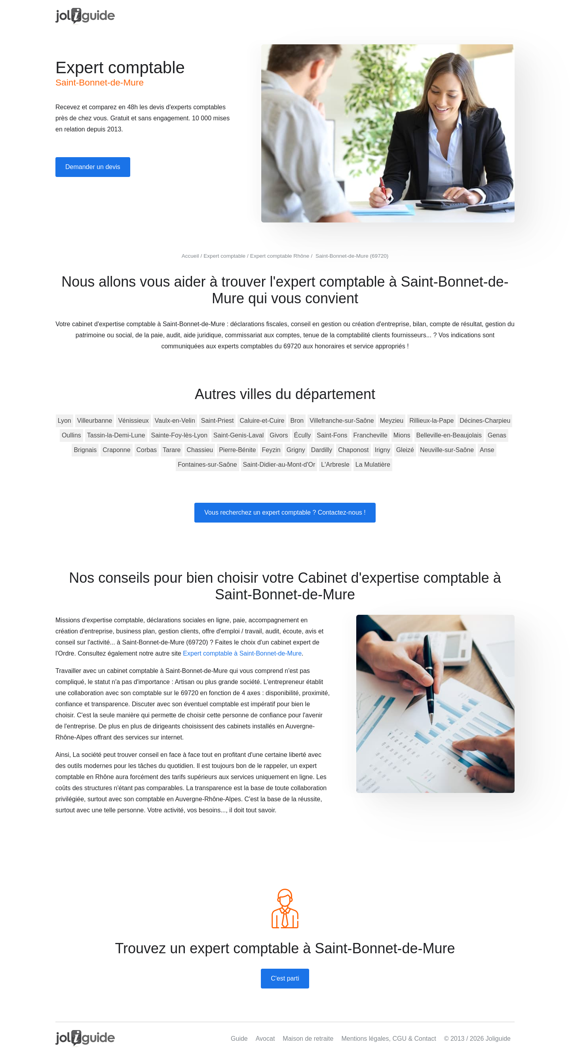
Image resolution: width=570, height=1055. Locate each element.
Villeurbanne (94, 420)
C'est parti (285, 978)
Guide (239, 1038)
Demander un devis (92, 166)
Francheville (370, 435)
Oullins (71, 435)
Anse (487, 450)
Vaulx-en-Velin (175, 420)
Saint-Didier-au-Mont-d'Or (279, 464)
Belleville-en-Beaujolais (449, 435)
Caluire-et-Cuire (261, 420)
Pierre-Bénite (237, 450)
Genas (497, 435)
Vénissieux (133, 420)
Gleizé (405, 450)
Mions (401, 435)
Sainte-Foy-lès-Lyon (179, 435)
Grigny (296, 450)
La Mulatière (372, 464)
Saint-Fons (332, 435)
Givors (279, 435)
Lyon (64, 420)
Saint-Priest (217, 420)
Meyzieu (392, 420)
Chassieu (199, 450)
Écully (302, 435)
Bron (297, 420)
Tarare (171, 450)
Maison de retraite (308, 1038)
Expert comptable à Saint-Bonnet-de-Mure (242, 653)
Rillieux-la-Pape (431, 420)
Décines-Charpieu (485, 420)
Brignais (85, 450)
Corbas (147, 450)
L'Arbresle (335, 464)
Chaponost (353, 450)
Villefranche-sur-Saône (342, 420)
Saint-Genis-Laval (238, 435)
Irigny (382, 450)
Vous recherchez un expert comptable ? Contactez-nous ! (284, 512)
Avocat (265, 1038)
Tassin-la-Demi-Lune (116, 435)
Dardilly (321, 450)
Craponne (116, 450)
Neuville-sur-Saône (447, 450)
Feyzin (271, 450)
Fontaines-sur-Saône (207, 464)
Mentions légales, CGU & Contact (388, 1038)
